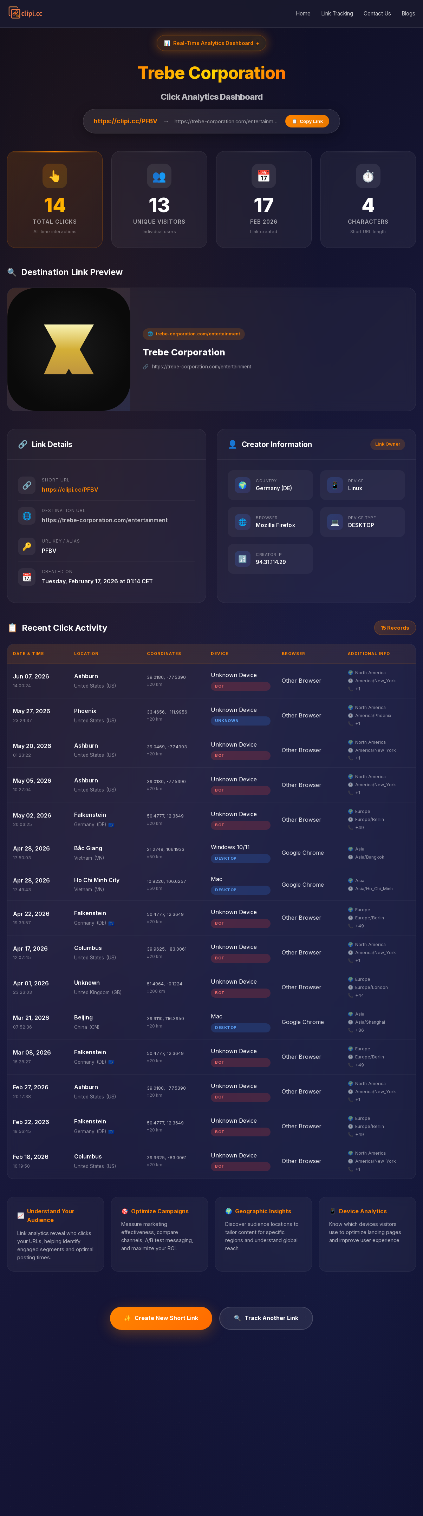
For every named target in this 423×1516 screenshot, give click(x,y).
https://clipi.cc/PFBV (125, 121)
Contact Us (377, 13)
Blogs (408, 13)
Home (303, 13)
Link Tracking (337, 13)
